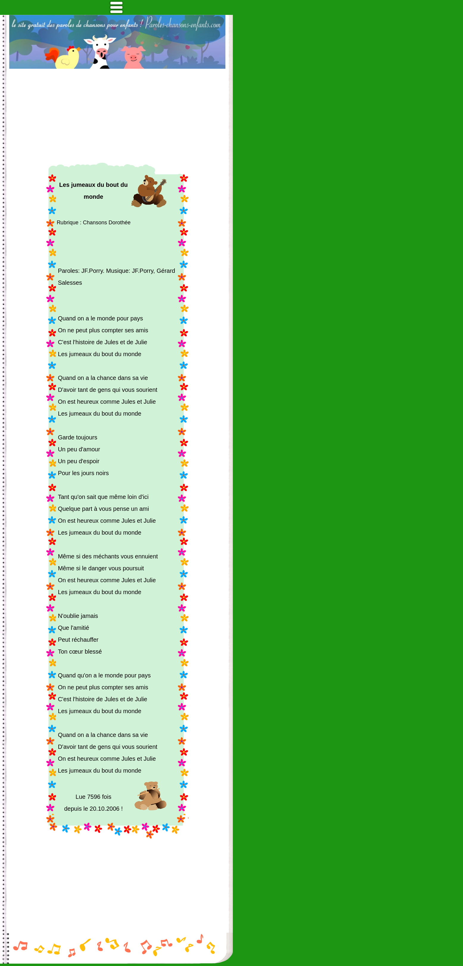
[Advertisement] (117, 115)
